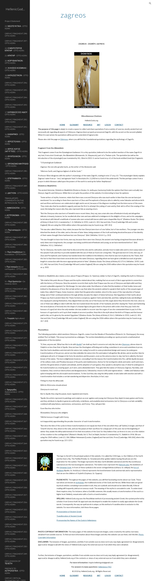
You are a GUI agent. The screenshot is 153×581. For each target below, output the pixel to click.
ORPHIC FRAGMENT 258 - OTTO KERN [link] (16, 488)
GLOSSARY (74, 125)
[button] (150, 3)
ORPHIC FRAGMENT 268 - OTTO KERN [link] (16, 415)
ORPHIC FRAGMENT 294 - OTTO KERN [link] (16, 98)
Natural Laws (124, 465)
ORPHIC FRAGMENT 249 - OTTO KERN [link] (16, 555)
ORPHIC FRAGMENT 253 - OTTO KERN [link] (16, 525)
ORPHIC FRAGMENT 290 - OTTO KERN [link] (16, 172)
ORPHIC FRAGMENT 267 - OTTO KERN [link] (16, 422)
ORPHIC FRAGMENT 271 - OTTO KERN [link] (16, 383)
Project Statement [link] (12, 21)
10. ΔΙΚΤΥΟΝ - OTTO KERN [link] (16, 193)
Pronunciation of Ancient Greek (69, 512)
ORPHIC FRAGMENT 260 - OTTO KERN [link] (16, 474)
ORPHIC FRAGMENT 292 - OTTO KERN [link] (16, 120)
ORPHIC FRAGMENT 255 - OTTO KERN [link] (16, 510)
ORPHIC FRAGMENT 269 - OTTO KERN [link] (16, 407)
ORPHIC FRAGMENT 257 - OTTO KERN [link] (16, 496)
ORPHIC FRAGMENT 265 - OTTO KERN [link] (16, 437)
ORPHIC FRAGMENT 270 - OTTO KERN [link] (16, 400)
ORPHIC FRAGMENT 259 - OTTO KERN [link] (16, 481)
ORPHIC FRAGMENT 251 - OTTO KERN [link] (16, 540)
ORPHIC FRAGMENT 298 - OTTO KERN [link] (16, 34)
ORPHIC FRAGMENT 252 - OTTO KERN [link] (16, 533)
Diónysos (64, 139)
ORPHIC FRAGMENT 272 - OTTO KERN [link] (16, 376)
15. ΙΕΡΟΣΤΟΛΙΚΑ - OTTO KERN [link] (16, 142)
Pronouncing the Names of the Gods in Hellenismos (76, 520)
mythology (80, 483)
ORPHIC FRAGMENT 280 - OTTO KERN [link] (16, 312)
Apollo (79, 344)
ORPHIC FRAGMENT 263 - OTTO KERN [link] (16, 452)
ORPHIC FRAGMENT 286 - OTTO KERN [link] (16, 245)
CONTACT (119, 125)
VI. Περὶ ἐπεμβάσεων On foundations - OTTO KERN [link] (15, 253)
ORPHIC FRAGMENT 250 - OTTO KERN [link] (16, 547)
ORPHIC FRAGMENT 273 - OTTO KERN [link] (16, 368)
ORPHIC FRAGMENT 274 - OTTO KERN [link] (16, 361)
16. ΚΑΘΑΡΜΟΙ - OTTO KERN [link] (14, 135)
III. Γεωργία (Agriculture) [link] (15, 318)
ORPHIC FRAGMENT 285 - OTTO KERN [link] (16, 260)
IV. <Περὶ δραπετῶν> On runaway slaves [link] (15, 282)
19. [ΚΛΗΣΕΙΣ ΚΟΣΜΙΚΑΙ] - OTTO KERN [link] (16, 69)
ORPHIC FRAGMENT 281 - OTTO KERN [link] (16, 304)
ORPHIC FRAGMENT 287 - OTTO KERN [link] (16, 238)
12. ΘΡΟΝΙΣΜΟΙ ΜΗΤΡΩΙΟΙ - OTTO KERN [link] (16, 165)
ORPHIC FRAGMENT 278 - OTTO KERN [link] (16, 331)
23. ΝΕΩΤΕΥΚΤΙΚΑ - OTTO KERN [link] (16, 27)
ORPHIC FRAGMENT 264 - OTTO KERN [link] (16, 444)
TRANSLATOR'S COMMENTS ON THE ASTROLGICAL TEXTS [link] (14, 200)
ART (98, 125)
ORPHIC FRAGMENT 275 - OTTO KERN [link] (16, 354)
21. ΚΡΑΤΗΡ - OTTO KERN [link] (16, 55)
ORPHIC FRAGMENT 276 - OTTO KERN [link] (16, 346)
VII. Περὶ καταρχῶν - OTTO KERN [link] (16, 231)
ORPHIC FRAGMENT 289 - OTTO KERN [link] (16, 187)
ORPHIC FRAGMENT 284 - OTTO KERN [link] (16, 275)
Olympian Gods (65, 468)
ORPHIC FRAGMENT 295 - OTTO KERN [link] (16, 91)
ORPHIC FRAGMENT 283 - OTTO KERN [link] (16, 290)
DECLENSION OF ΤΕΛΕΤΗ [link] (13, 562)
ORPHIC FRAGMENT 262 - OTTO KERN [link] (16, 459)
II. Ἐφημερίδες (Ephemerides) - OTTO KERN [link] (14, 391)
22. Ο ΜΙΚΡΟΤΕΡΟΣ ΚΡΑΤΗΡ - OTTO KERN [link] (14, 49)
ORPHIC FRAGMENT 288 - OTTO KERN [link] (16, 223)
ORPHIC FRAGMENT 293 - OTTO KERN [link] (16, 106)
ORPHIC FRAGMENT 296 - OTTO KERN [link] (16, 84)
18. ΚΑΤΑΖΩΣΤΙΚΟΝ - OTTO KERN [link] (16, 76)
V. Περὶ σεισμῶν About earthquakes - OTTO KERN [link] (16, 268)
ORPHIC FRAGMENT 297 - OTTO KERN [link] (16, 42)
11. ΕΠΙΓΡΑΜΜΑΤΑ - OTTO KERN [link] (16, 179)
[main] (73, 15)
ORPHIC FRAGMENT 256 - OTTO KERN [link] (16, 503)
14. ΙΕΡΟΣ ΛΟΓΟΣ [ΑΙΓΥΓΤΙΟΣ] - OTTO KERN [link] (16, 150)
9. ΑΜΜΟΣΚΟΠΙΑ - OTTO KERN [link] (15, 209)
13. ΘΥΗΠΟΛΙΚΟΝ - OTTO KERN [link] (16, 157)
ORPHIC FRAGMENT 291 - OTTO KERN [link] (16, 128)
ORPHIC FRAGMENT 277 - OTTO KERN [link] (16, 339)
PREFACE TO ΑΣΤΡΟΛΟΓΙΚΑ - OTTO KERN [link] (14, 570)
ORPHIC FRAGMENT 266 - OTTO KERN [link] (16, 429)
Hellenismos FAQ (104, 567)
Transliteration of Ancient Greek (69, 516)
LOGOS (108, 125)
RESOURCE (87, 125)
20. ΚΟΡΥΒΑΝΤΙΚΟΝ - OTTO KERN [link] (14, 62)
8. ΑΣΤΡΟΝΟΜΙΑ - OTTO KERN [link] (15, 216)
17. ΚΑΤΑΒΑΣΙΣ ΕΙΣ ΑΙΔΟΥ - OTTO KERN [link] (16, 113)
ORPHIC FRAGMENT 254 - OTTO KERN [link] (16, 518)
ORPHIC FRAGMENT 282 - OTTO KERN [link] (16, 297)
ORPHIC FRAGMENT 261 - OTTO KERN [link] (16, 466)
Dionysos (126, 344)
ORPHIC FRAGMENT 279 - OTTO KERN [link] (16, 324)
